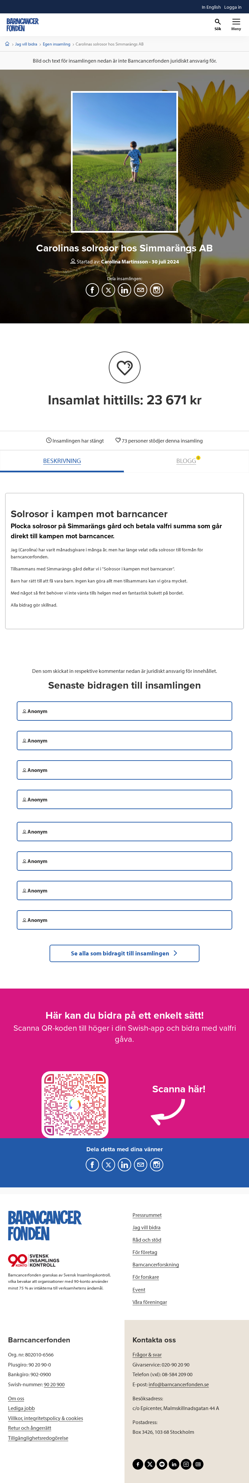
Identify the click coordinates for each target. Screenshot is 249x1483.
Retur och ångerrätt (29, 1427)
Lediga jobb (21, 1408)
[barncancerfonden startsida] (22, 24)
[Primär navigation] (236, 24)
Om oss (16, 1398)
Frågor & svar (147, 1354)
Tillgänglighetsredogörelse (38, 1437)
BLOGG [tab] (188, 460)
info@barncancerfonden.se (179, 1384)
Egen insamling (56, 44)
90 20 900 (54, 1384)
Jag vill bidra (26, 44)
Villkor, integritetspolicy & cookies (45, 1418)
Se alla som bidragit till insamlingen (124, 953)
